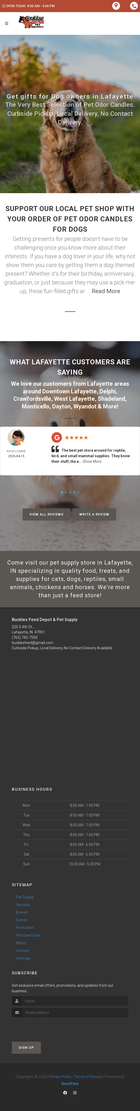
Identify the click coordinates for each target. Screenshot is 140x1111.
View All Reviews (46, 514)
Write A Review (94, 514)
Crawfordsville (32, 398)
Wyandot (85, 406)
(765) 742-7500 (25, 637)
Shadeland (111, 398)
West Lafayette (74, 398)
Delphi (108, 391)
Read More (106, 291)
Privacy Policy (60, 1077)
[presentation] (40, 1027)
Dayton (61, 406)
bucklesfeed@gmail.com (32, 643)
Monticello (35, 406)
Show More (92, 461)
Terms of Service (88, 1077)
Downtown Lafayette (69, 391)
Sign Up (26, 1048)
